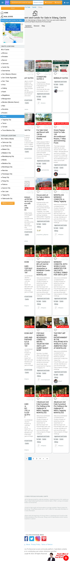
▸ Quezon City (5, 188)
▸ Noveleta (4, 109)
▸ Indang (4, 88)
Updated (28, 26)
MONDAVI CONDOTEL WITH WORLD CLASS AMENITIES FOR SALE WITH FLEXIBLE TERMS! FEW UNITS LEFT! (61, 268)
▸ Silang (3, 116)
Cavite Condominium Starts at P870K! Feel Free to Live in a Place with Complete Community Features (25, 202)
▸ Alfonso (4, 53)
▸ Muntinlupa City (6, 167)
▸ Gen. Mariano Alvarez (8, 74)
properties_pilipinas (42, 234)
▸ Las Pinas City (6, 146)
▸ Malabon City (6, 153)
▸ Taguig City (5, 195)
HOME (4, 12)
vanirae (26, 241)
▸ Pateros (4, 184)
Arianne (26, 109)
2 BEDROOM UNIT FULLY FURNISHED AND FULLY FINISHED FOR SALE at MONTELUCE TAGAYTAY (26, 339)
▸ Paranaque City (6, 174)
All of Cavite (5, 50)
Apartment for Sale (24, 131)
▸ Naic (3, 106)
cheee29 (60, 91)
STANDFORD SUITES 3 (41, 78)
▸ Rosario (4, 113)
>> (47, 458)
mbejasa (60, 234)
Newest (36, 26)
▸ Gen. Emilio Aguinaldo (9, 78)
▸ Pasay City (5, 177)
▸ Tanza (3, 123)
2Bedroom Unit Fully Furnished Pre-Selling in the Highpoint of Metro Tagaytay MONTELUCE (60, 407)
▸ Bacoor (4, 60)
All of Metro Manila (7, 139)
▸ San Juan (4, 191)
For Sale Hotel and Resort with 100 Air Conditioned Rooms (43, 134)
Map (43, 26)
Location (48, 2)
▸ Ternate (4, 127)
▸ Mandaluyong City (7, 156)
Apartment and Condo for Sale (11, 20)
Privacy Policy (35, 544)
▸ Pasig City (5, 181)
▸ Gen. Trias (5, 81)
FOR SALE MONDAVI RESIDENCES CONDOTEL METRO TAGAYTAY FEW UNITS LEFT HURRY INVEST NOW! (43, 341)
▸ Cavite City (5, 67)
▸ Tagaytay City (6, 120)
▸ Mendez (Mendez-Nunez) (10, 102)
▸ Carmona (4, 63)
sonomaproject (45, 379)
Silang (39, 99)
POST (13, 8)
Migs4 (60, 381)
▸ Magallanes (5, 95)
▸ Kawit (3, 92)
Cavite (34, 7)
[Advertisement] (35, 43)
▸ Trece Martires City (8, 130)
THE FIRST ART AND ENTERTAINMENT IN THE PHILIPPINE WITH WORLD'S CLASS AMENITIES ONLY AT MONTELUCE (61, 340)
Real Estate (7, 16)
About (28, 544)
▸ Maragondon (6, 99)
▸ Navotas (4, 170)
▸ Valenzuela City (6, 198)
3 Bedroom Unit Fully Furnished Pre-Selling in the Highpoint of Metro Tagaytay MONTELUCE (43, 407)
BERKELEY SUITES (26, 78)
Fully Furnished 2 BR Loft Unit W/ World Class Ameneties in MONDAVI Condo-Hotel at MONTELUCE (43, 268)
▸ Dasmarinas (5, 71)
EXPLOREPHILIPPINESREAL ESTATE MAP (13, 27)
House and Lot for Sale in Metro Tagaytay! (43, 197)
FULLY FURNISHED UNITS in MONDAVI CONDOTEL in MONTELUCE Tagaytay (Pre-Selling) (25, 409)
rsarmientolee (28, 158)
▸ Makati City (5, 149)
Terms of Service (46, 544)
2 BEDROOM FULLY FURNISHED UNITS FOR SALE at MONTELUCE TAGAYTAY (25, 267)
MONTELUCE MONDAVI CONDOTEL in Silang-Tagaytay (60, 198)
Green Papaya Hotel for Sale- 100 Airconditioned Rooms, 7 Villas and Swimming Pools (60, 136)
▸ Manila (4, 160)
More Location (7, 203)
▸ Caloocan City (6, 142)
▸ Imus (3, 85)
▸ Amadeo (4, 56)
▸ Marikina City (6, 163)
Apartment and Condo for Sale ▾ (21, 2)
